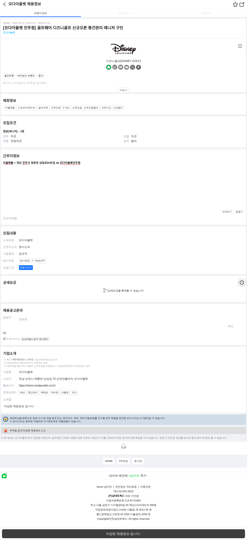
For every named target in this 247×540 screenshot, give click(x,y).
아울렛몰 (8, 162)
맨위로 (123, 446)
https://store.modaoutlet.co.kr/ (37, 385)
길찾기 (239, 211)
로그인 (138, 461)
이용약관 (145, 486)
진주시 (26, 162)
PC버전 (123, 461)
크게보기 (227, 211)
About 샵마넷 (104, 486)
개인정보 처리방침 (126, 486)
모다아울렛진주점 (70, 162)
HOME (109, 461)
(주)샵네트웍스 (118, 519)
